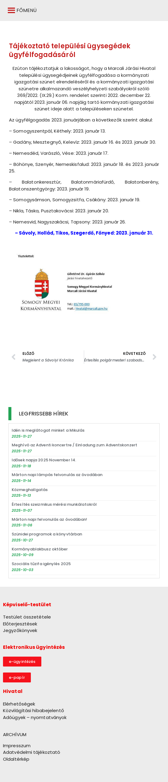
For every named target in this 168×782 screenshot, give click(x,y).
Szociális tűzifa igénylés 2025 (41, 564)
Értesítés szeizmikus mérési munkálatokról (54, 504)
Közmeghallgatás (30, 490)
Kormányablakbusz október (40, 549)
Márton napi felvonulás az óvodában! (49, 519)
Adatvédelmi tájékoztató (31, 752)
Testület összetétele (27, 617)
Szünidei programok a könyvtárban (47, 534)
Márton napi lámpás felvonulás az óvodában (57, 475)
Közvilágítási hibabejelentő (33, 710)
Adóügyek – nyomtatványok (34, 717)
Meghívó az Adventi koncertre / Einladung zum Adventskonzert (74, 445)
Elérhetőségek (19, 704)
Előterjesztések (20, 624)
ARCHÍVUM (14, 734)
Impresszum (17, 745)
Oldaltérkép (16, 759)
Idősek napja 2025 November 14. (44, 460)
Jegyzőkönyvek (20, 630)
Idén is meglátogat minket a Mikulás (48, 430)
